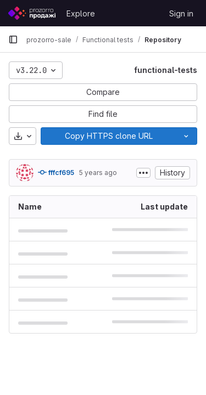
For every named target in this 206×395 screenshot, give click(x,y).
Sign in (181, 13)
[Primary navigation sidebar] (13, 39)
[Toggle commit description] (143, 173)
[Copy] (108, 136)
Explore (80, 13)
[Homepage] (32, 13)
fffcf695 (56, 172)
